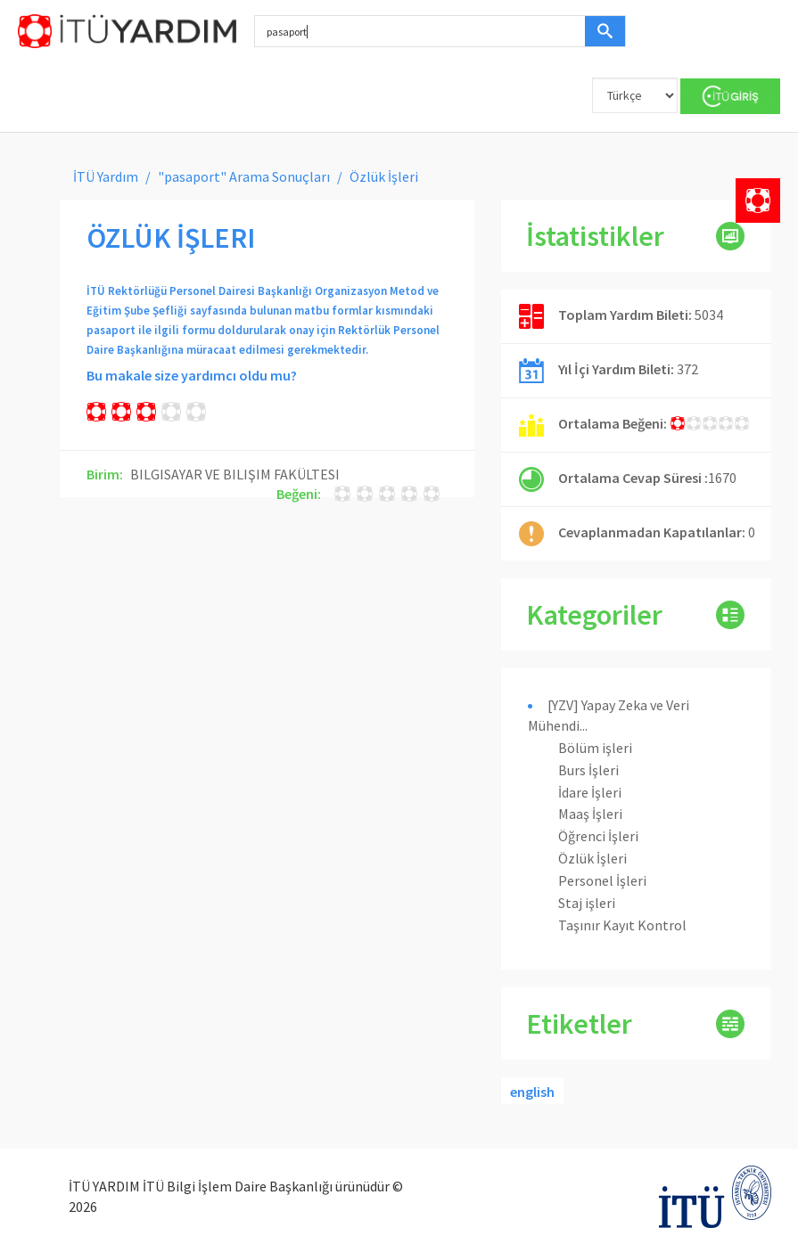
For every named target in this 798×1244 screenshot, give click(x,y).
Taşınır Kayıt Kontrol (622, 925)
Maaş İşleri (590, 814)
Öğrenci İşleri (598, 836)
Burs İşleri (588, 770)
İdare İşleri (589, 792)
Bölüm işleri (595, 748)
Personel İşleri (602, 880)
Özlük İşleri (592, 858)
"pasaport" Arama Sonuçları (244, 176)
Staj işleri (586, 903)
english (532, 1092)
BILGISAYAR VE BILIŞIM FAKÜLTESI (235, 474)
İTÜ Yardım (105, 176)
